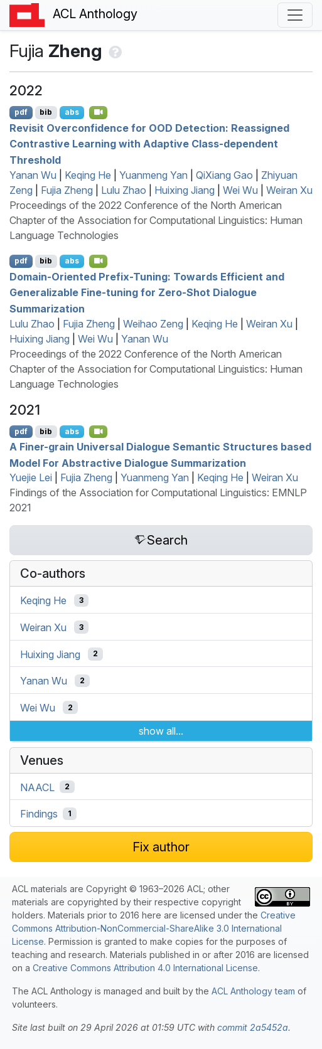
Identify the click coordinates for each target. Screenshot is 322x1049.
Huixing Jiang (184, 190)
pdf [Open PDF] (21, 112)
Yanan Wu (32, 175)
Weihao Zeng (153, 323)
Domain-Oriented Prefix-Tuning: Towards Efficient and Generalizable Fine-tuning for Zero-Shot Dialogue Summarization (146, 292)
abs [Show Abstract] (72, 112)
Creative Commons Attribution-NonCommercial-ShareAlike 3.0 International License (154, 928)
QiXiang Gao (224, 175)
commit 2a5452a (252, 1027)
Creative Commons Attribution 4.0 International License (145, 967)
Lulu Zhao (123, 190)
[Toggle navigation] (295, 15)
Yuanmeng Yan (153, 175)
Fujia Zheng (67, 190)
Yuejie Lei (30, 477)
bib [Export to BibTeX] (46, 112)
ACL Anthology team (253, 991)
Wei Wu (240, 190)
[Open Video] (98, 112)
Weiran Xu (289, 190)
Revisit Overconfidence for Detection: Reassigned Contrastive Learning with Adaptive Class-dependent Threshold (149, 143)
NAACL (37, 786)
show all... (161, 731)
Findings (39, 813)
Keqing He (88, 175)
